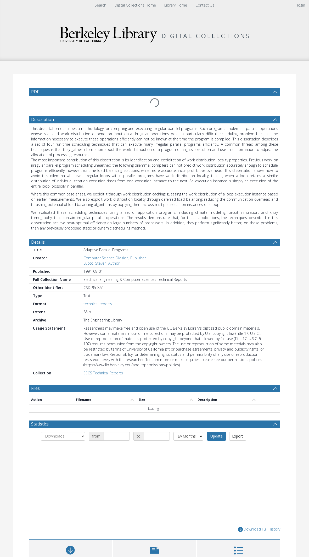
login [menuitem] (301, 5)
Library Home (175, 5)
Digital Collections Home (135, 5)
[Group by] (63, 436)
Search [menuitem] (100, 5)
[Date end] (157, 436)
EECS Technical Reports (103, 372)
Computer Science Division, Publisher (114, 257)
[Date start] (117, 436)
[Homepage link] (154, 33)
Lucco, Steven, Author (101, 263)
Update (216, 436)
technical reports (97, 303)
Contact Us (204, 5)
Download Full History (259, 529)
